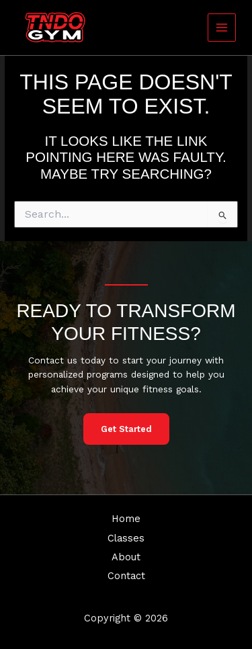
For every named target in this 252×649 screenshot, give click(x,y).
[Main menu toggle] (222, 27)
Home (126, 519)
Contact (126, 576)
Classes (126, 538)
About (126, 557)
